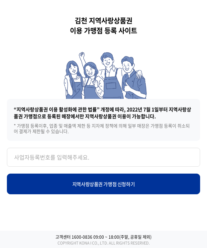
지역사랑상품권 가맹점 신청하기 (103, 183)
